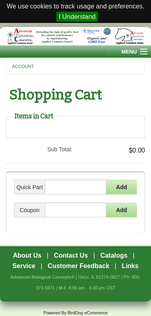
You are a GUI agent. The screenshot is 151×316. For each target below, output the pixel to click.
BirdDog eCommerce (88, 312)
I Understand (77, 16)
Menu (129, 52)
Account (23, 66)
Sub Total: (59, 149)
